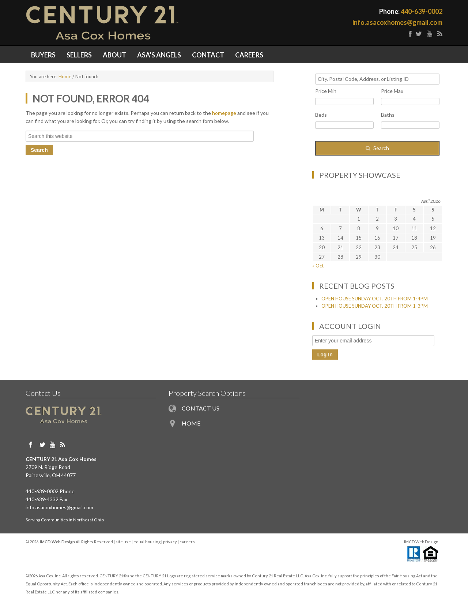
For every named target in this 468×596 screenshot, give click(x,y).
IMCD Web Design (421, 541)
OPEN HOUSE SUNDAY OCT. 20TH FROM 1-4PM (374, 298)
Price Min (325, 91)
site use (123, 541)
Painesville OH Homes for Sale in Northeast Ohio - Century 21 (130, 22)
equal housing (147, 541)
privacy (170, 541)
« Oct (318, 266)
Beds (321, 115)
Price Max (392, 91)
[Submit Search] (377, 148)
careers (187, 541)
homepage (224, 113)
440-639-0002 (421, 11)
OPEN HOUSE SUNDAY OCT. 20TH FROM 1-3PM (374, 306)
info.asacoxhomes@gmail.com (397, 22)
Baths (388, 115)
